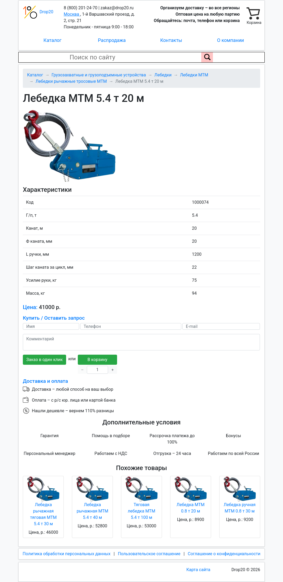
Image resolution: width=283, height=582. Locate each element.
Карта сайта (198, 569)
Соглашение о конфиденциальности (224, 553)
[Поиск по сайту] (207, 57)
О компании (230, 40)
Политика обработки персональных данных (66, 553)
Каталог (53, 40)
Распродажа (112, 40)
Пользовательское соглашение (149, 553)
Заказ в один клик (44, 359)
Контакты (171, 40)
